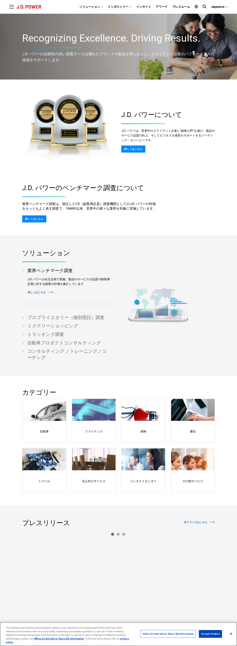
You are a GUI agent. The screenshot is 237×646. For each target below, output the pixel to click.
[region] (118, 634)
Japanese (218, 7)
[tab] (67, 271)
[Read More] (52, 557)
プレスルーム (181, 7)
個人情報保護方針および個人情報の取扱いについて (185, 611)
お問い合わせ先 (164, 605)
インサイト (143, 7)
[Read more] (44, 421)
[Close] (231, 634)
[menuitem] (91, 7)
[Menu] (11, 7)
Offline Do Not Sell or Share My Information (59, 638)
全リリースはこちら (195, 522)
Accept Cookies (210, 633)
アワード (162, 7)
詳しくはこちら (133, 149)
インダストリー (118, 7)
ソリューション (89, 7)
